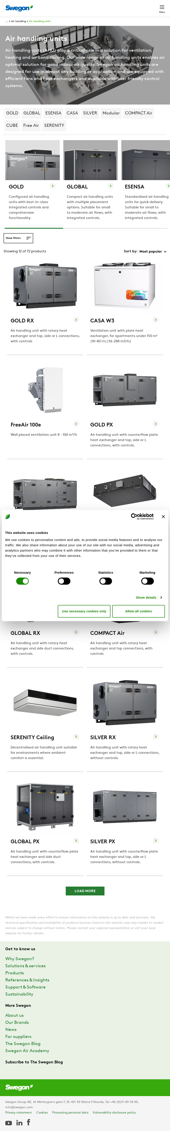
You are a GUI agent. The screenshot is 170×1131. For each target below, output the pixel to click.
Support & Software (25, 987)
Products (14, 973)
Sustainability (19, 994)
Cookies (42, 1112)
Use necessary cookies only (84, 611)
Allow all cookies (138, 611)
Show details (146, 597)
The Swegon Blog (23, 1044)
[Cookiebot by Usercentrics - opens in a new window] (134, 516)
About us (14, 1015)
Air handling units (39, 21)
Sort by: (131, 251)
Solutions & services (25, 966)
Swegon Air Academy (27, 1051)
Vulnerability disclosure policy (114, 1112)
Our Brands (17, 1023)
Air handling (18, 21)
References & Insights (27, 980)
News (11, 1030)
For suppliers (18, 1037)
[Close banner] (163, 516)
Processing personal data (70, 1112)
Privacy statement (18, 1112)
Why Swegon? (19, 959)
